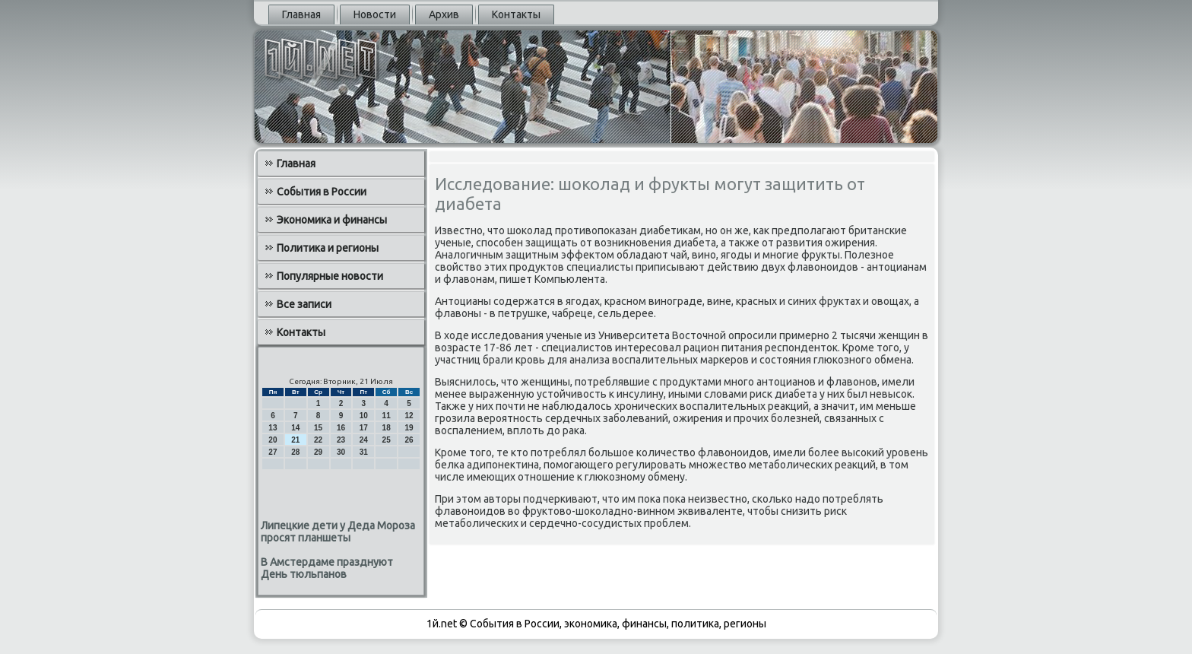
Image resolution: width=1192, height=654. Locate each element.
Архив (444, 14)
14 (295, 428)
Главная (301, 14)
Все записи (304, 304)
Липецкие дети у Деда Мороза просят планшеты (338, 531)
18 (386, 428)
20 (272, 440)
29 (318, 452)
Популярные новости (330, 276)
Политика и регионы (328, 248)
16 (341, 428)
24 (364, 440)
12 (408, 415)
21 (295, 440)
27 (272, 452)
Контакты (516, 14)
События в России (321, 192)
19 (408, 428)
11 (386, 415)
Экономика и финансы (332, 220)
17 (364, 428)
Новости (374, 14)
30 (341, 452)
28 (295, 452)
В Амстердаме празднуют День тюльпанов (327, 568)
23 (341, 440)
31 (364, 452)
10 (364, 415)
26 (408, 440)
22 (318, 440)
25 (386, 440)
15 (318, 428)
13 (272, 428)
